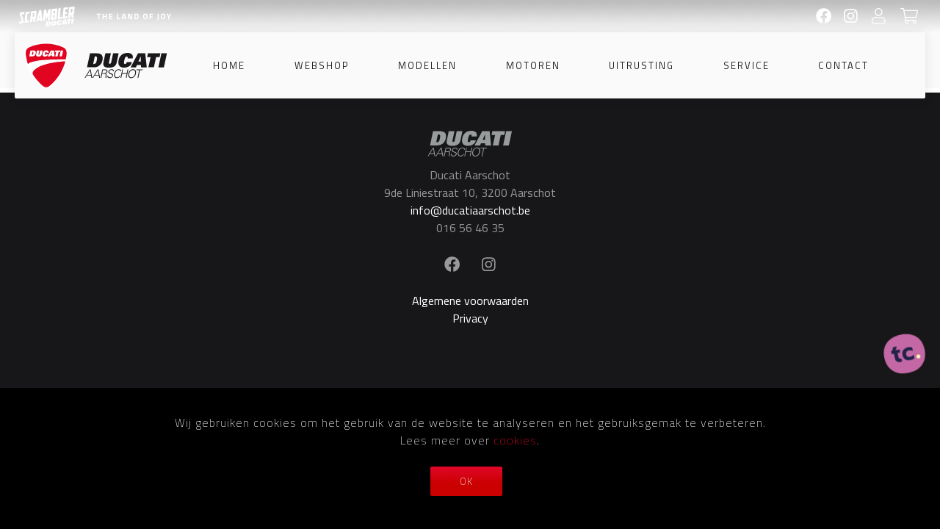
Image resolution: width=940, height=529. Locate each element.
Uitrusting (641, 65)
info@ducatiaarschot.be (470, 210)
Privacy (470, 318)
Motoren (533, 65)
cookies (515, 440)
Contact (843, 65)
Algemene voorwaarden (470, 300)
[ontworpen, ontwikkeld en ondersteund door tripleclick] (905, 355)
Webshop (322, 65)
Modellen (427, 65)
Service (746, 65)
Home (229, 65)
